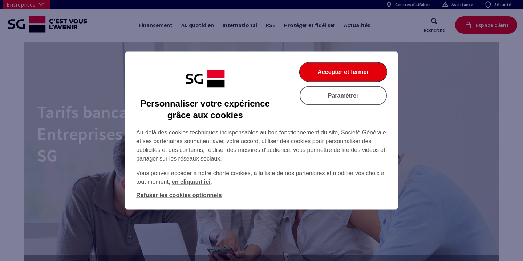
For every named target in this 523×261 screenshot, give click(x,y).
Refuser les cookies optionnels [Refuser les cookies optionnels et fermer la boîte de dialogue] (179, 195)
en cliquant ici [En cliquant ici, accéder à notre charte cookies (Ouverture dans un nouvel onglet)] (191, 182)
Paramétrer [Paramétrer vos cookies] (343, 95)
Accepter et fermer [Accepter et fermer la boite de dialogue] (343, 72)
